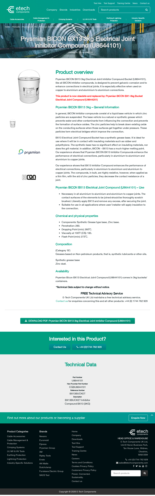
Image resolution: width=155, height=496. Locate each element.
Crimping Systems (65, 19)
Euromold (44, 440)
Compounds (73, 52)
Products (16, 27)
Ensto (42, 459)
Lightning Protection (16, 459)
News (135, 3)
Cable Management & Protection (41, 19)
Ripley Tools (45, 455)
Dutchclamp (45, 467)
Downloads (89, 9)
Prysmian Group (47, 448)
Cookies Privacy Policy (83, 466)
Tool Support (109, 3)
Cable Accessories (17, 19)
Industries (75, 9)
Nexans (43, 436)
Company (52, 9)
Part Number (77, 377)
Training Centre (123, 3)
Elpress (42, 444)
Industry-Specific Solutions (138, 19)
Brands (63, 9)
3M (40, 451)
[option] (29, 89)
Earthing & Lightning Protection (114, 19)
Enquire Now (138, 417)
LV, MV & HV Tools (89, 19)
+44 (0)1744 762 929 (89, 347)
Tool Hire (97, 3)
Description (77, 397)
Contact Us (60, 347)
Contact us (145, 3)
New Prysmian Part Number (77, 384)
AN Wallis (43, 463)
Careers (75, 458)
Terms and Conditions (82, 462)
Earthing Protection (16, 455)
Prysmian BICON (29, 27)
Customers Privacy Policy (84, 470)
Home (7, 27)
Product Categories (17, 431)
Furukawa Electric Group (51, 471)
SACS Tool (44, 475)
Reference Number (77, 390)
